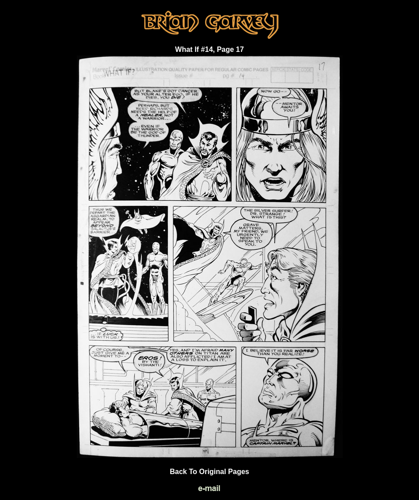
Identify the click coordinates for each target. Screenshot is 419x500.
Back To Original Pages (210, 471)
